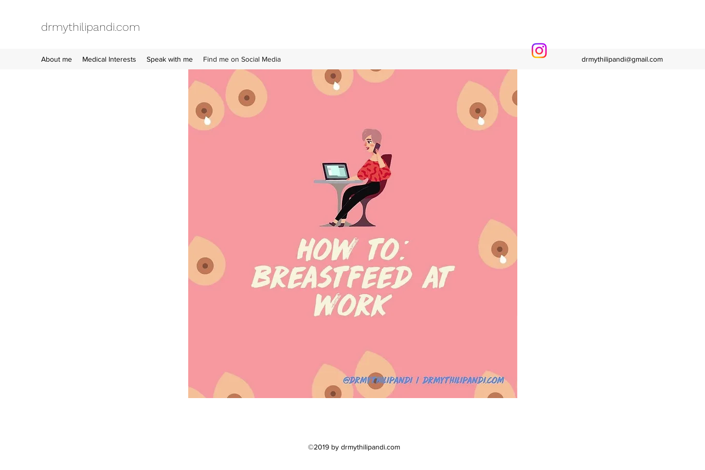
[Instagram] (539, 51)
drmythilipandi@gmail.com (622, 59)
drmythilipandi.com (90, 27)
